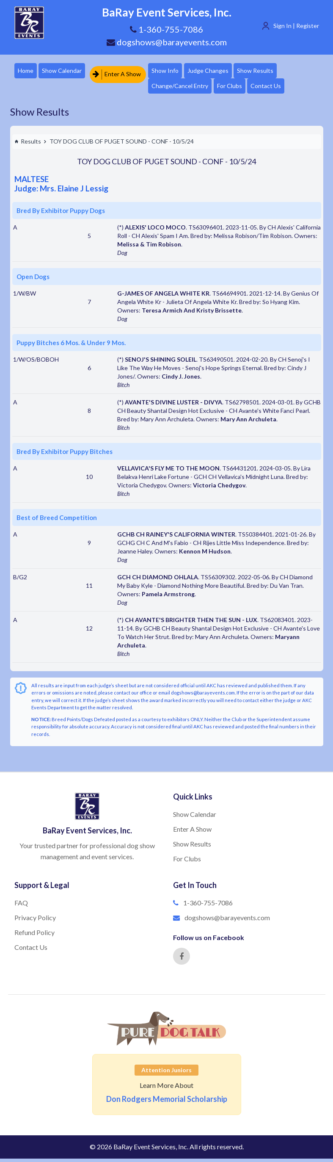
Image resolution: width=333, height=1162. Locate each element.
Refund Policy (34, 936)
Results (27, 144)
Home (26, 71)
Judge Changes (217, 71)
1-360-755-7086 (208, 906)
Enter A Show (120, 71)
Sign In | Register (296, 25)
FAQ (21, 906)
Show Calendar (66, 71)
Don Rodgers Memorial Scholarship (166, 1102)
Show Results (268, 71)
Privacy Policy (35, 921)
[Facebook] (181, 959)
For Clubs (239, 88)
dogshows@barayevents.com (167, 42)
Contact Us (279, 88)
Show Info (171, 71)
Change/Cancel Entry (186, 88)
